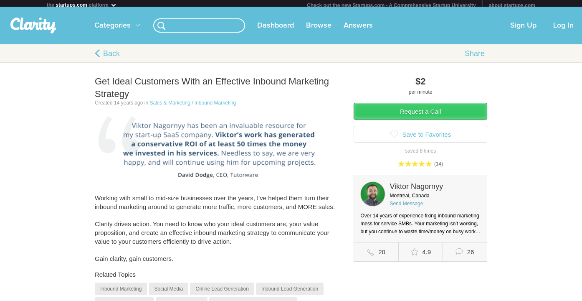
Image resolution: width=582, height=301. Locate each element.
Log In (563, 29)
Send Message (406, 207)
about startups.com (512, 5)
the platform (82, 5)
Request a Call (420, 114)
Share (475, 57)
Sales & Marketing (169, 106)
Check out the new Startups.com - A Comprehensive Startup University (391, 5)
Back (111, 57)
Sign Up (523, 29)
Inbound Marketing (215, 106)
